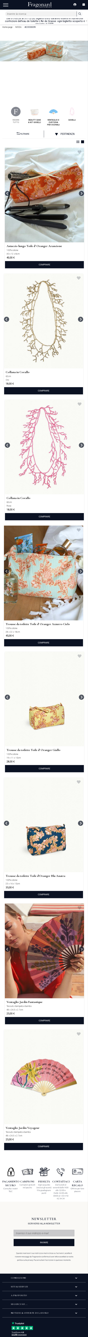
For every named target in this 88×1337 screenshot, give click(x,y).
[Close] (86, 21)
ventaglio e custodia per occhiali (53, 116)
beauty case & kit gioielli (34, 115)
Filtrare (23, 133)
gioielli (72, 114)
